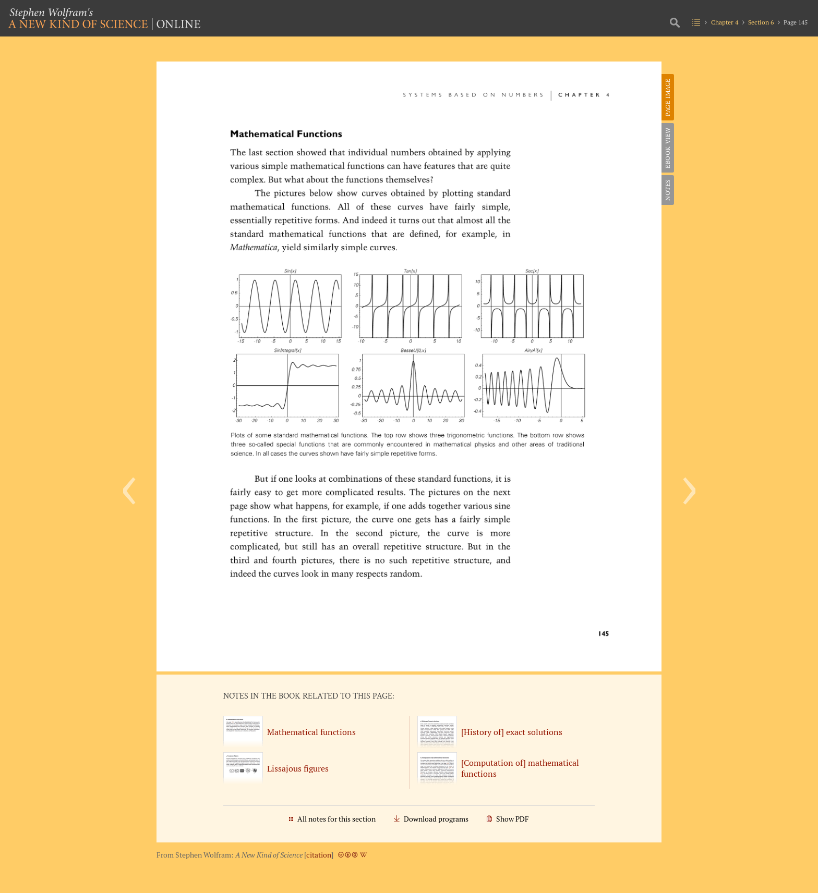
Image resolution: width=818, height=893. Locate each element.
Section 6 (761, 22)
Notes (667, 190)
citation (318, 855)
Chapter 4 (724, 22)
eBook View (667, 147)
